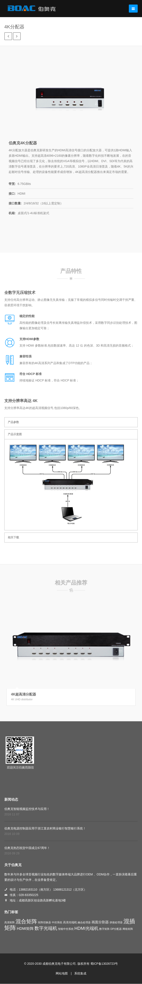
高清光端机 (70, 922)
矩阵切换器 (44, 922)
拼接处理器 (116, 922)
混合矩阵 (26, 921)
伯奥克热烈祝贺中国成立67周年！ (27, 848)
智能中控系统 (66, 928)
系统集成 (80, 973)
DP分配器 (116, 928)
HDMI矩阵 (25, 928)
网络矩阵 (128, 928)
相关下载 (13, 537)
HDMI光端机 (86, 928)
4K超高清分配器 (23, 694)
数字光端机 (46, 928)
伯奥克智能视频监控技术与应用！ (27, 809)
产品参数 (13, 422)
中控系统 (57, 922)
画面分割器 (100, 922)
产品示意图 (15, 434)
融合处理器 (84, 922)
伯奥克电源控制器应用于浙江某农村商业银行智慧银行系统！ (45, 828)
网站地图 (62, 973)
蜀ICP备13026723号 (104, 963)
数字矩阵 (104, 928)
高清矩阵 (9, 922)
